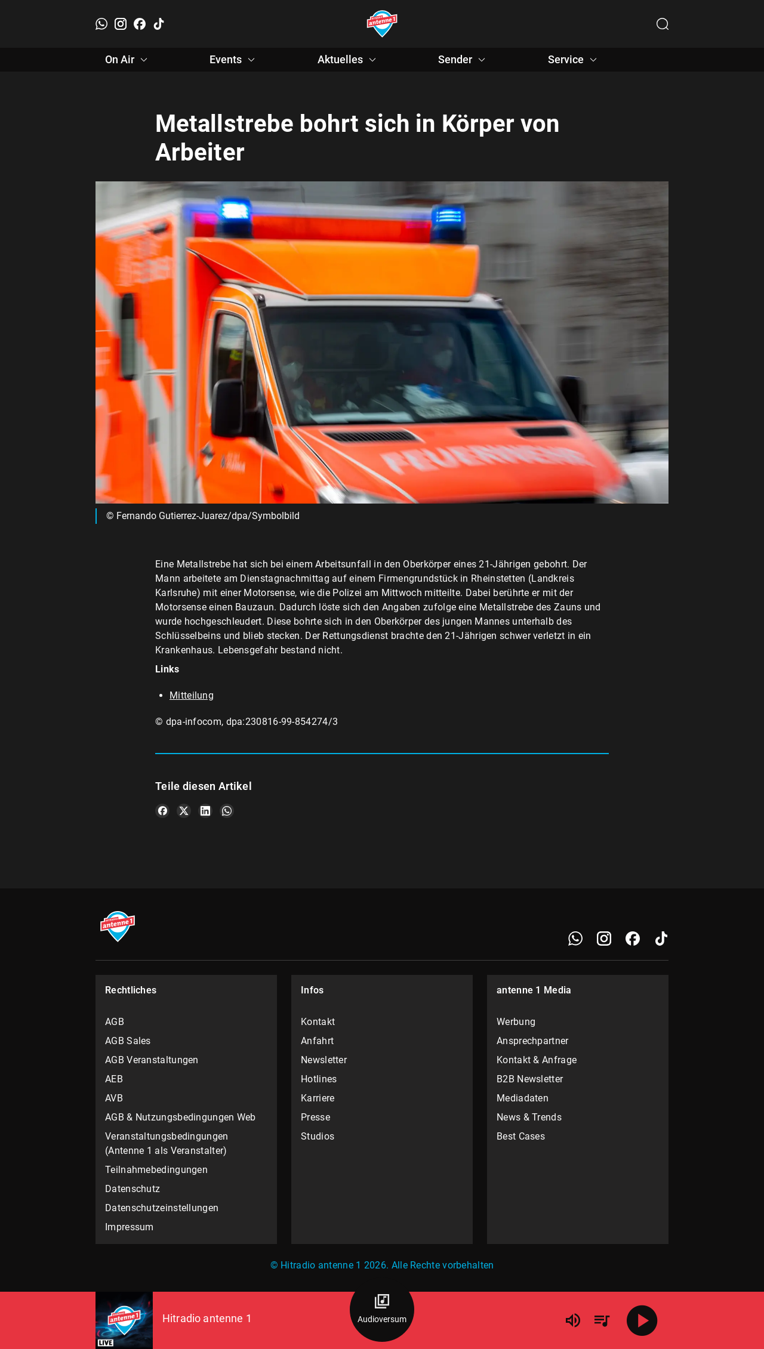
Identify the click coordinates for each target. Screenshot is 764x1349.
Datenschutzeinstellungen (161, 1208)
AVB (114, 1098)
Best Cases (521, 1136)
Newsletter (324, 1060)
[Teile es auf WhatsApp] (227, 811)
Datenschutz (132, 1188)
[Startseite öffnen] (382, 24)
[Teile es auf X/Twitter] (184, 811)
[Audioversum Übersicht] (382, 1309)
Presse (315, 1117)
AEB (114, 1079)
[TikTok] (159, 24)
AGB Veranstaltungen (152, 1060)
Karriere (317, 1098)
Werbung (516, 1021)
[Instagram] (121, 24)
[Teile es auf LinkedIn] (205, 811)
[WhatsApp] (101, 24)
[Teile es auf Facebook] (162, 811)
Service (574, 60)
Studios (317, 1136)
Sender (463, 60)
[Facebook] (140, 24)
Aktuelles (349, 60)
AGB (114, 1021)
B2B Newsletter (530, 1079)
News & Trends (529, 1117)
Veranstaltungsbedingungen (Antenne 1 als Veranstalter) (167, 1143)
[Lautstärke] (573, 1320)
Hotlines (319, 1079)
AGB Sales (128, 1041)
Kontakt (318, 1021)
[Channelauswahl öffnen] (662, 23)
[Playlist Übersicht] (601, 1320)
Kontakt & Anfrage (537, 1060)
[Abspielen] (642, 1320)
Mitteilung (192, 695)
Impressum (129, 1227)
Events (234, 60)
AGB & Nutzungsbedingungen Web (180, 1117)
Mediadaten (523, 1098)
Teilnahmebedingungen (156, 1169)
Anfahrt (317, 1041)
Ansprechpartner (533, 1041)
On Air (128, 60)
